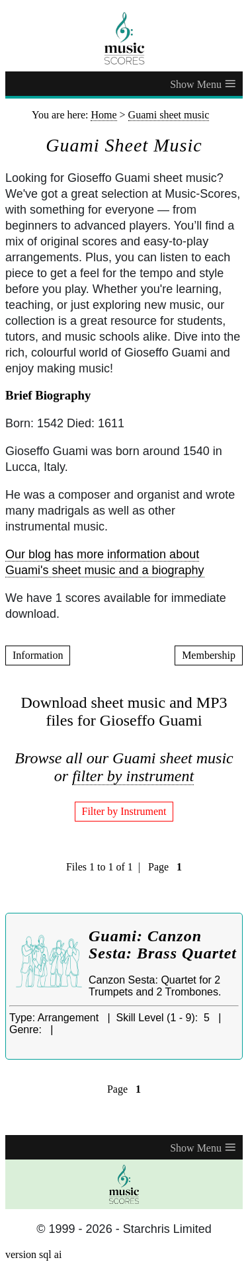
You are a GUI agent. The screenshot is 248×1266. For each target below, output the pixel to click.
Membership (208, 655)
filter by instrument (133, 775)
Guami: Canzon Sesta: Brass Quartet (163, 944)
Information (38, 655)
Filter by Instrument (124, 811)
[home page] (124, 38)
